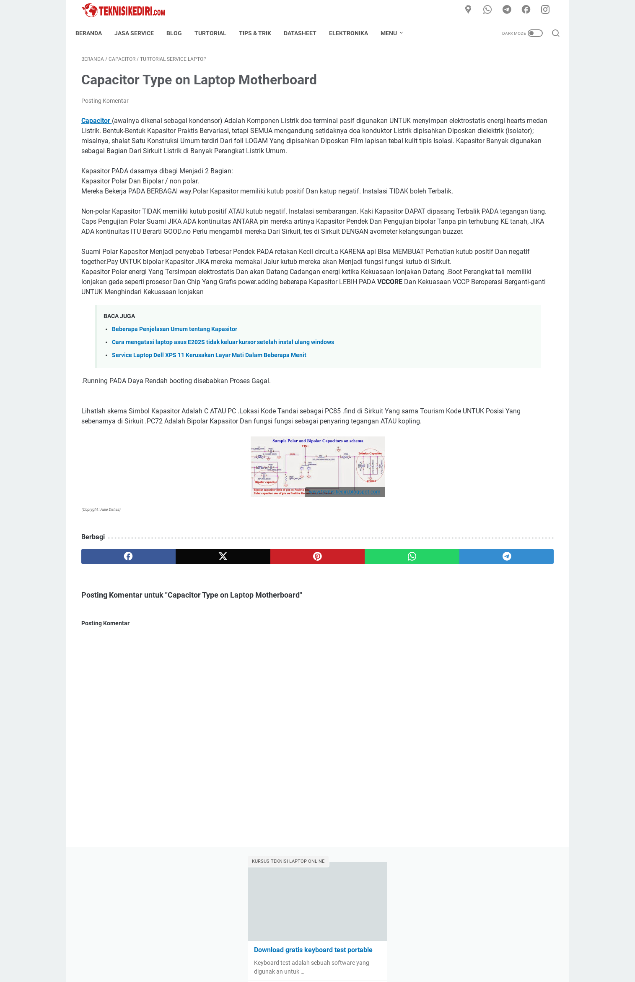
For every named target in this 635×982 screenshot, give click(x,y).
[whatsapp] (492, 10)
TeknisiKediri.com (329, 969)
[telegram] (510, 10)
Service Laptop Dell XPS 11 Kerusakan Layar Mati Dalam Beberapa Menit (209, 431)
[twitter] (176, 642)
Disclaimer (334, 951)
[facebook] (529, 10)
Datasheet (306, 33)
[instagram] (548, 10)
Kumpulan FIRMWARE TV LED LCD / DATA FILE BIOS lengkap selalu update (489, 268)
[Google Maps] (473, 10)
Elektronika (354, 33)
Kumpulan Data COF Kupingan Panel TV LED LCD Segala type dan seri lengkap (489, 207)
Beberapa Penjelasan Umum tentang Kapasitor (174, 405)
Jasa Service (140, 33)
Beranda (94, 33)
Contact (301, 951)
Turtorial (216, 33)
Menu (394, 33)
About (275, 951)
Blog (180, 33)
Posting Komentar (105, 106)
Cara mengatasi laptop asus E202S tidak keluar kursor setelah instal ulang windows (223, 418)
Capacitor (96, 127)
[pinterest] (239, 642)
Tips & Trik (261, 33)
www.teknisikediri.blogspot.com (267, 578)
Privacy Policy (374, 951)
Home (251, 951)
